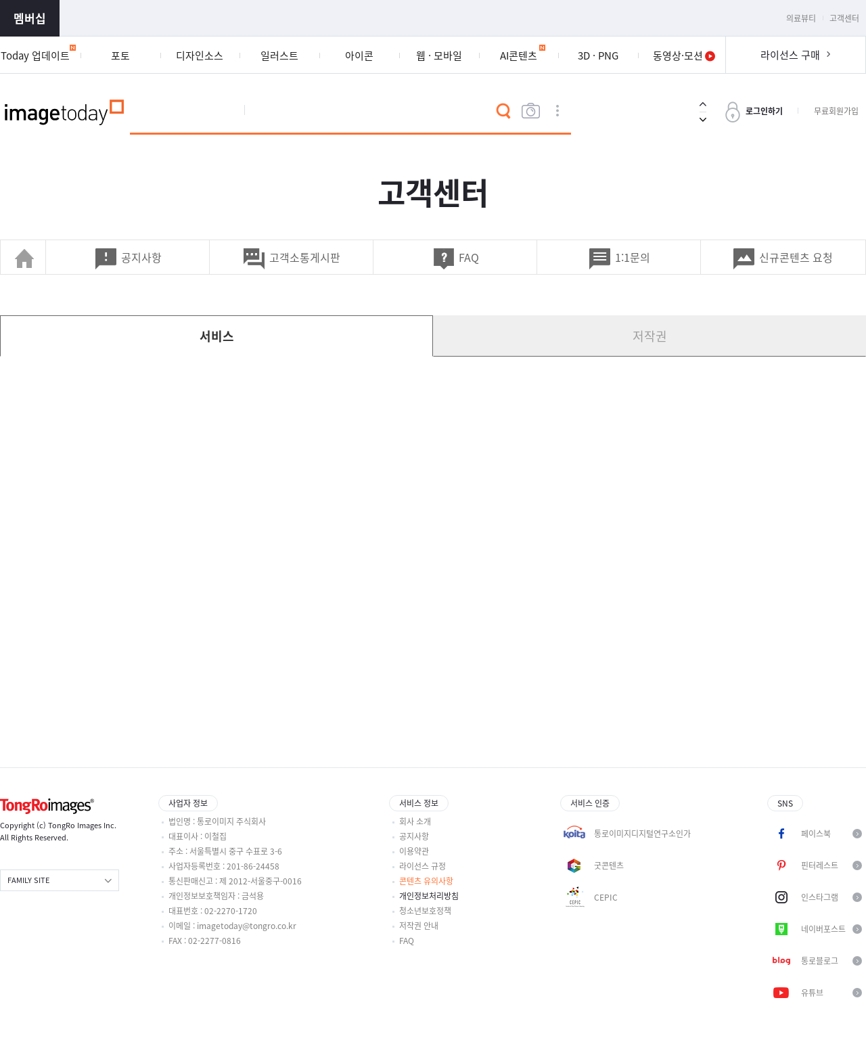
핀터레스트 (819, 865)
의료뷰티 (801, 18)
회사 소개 (415, 821)
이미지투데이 (65, 111)
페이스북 (816, 833)
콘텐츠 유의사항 (426, 881)
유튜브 (812, 992)
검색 (503, 111)
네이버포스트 (823, 929)
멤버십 (30, 17)
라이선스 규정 (422, 866)
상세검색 (557, 111)
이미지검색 (530, 111)
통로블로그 (819, 961)
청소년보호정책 (425, 911)
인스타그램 (819, 897)
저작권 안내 (418, 926)
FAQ (406, 940)
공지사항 (414, 836)
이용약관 (414, 851)
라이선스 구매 (790, 54)
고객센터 (844, 18)
